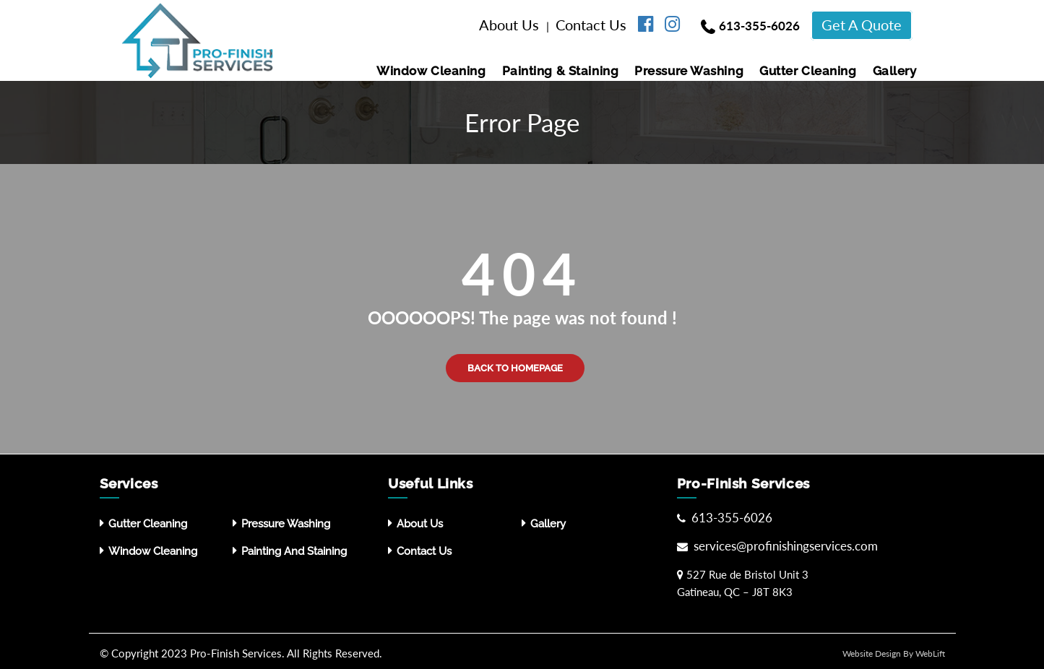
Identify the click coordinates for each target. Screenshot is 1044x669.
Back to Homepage (515, 368)
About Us (511, 24)
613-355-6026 (759, 25)
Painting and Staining (294, 551)
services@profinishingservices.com (784, 545)
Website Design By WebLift (893, 653)
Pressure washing (688, 71)
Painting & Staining (560, 71)
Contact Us (593, 24)
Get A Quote (861, 24)
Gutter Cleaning (807, 71)
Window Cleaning (431, 71)
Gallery (895, 71)
